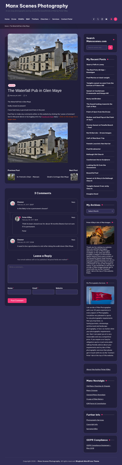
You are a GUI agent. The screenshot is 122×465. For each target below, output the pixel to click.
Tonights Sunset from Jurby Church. (97, 187)
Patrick (11, 85)
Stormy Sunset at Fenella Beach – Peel (99, 126)
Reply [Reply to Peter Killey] (73, 217)
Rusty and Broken (93, 99)
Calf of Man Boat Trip (95, 138)
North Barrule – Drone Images (98, 133)
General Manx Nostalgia (95, 395)
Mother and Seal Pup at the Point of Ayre (100, 118)
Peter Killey (27, 217)
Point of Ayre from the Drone (98, 112)
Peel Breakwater (93, 149)
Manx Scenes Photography (37, 6)
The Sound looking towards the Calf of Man (99, 105)
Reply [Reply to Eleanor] (73, 202)
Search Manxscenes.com (96, 40)
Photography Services (95, 420)
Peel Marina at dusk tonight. (98, 78)
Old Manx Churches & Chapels (98, 386)
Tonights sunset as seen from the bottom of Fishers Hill (100, 84)
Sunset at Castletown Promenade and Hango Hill (97, 92)
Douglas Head (92, 194)
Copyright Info (92, 424)
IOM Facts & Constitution (96, 403)
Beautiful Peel (92, 173)
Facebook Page (47, 117)
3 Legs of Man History (94, 399)
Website (59, 288)
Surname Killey (92, 429)
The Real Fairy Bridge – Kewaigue (96, 71)
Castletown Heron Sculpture (98, 160)
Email (35, 288)
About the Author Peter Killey (98, 369)
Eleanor (20, 202)
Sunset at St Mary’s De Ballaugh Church (99, 179)
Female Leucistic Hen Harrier (98, 144)
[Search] (110, 47)
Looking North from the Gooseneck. (96, 166)
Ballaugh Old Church (95, 154)
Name (11, 288)
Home (6, 26)
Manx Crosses (92, 390)
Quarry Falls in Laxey (95, 64)
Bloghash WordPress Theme (87, 461)
